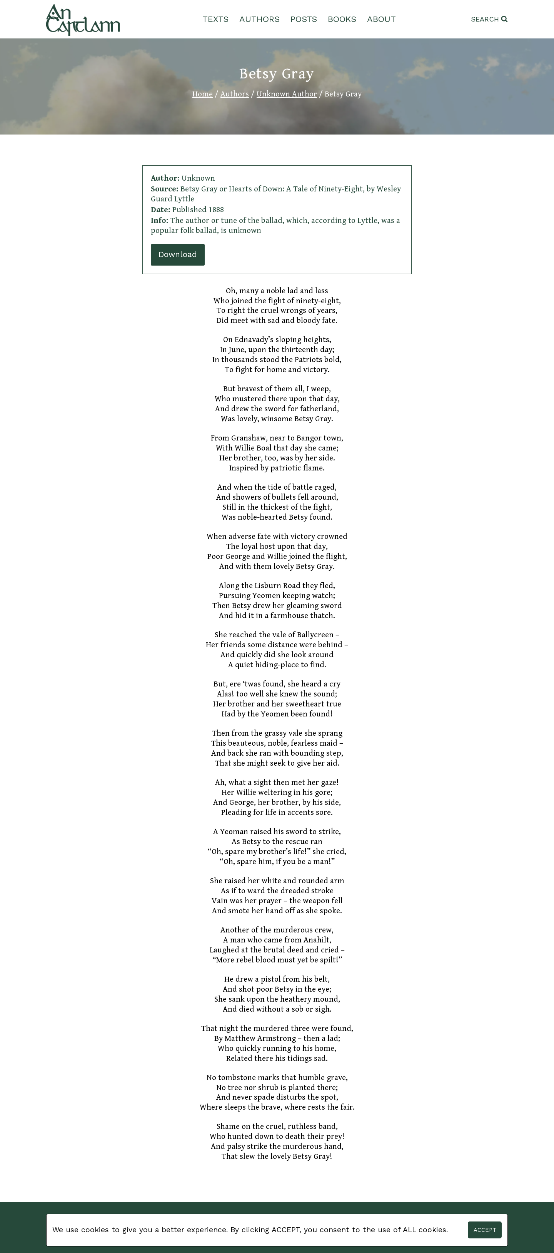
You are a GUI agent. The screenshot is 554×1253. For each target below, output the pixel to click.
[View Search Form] (489, 19)
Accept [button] (485, 1229)
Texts (215, 19)
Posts (303, 19)
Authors (259, 19)
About (381, 19)
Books (342, 19)
